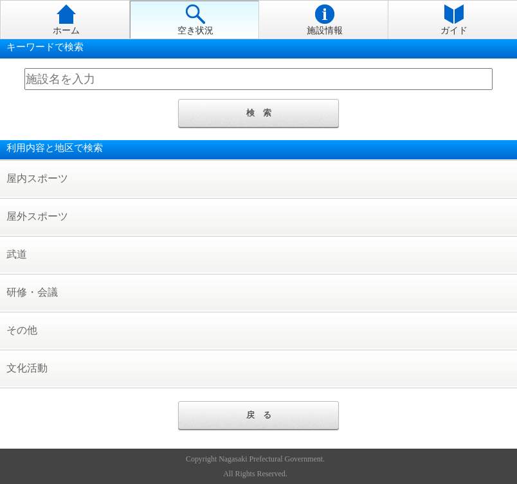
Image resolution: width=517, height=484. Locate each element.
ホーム (66, 19)
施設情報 (325, 19)
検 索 (258, 113)
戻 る (258, 415)
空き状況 (195, 19)
